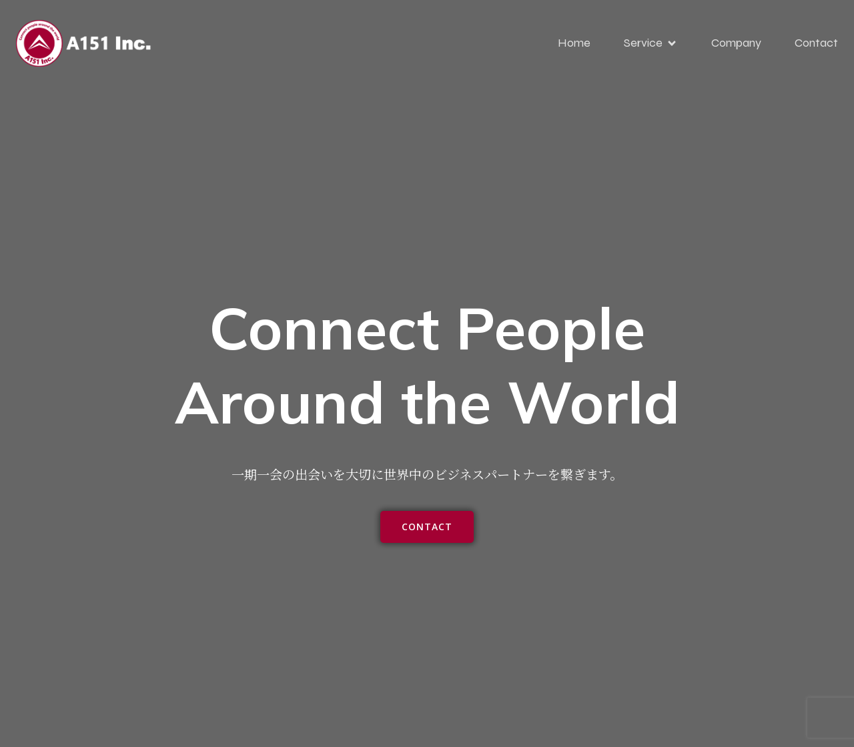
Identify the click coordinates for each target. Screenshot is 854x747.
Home (574, 42)
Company (736, 42)
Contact (816, 42)
